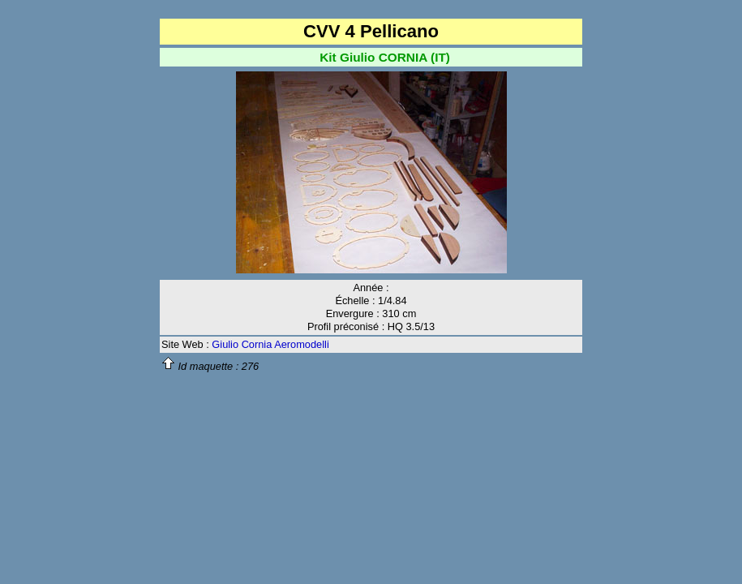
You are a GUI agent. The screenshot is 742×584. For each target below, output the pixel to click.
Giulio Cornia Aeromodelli (270, 344)
